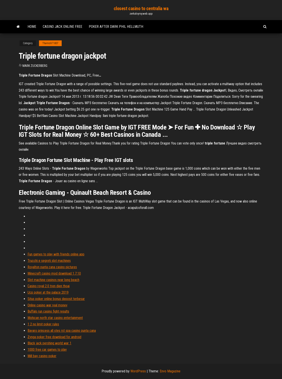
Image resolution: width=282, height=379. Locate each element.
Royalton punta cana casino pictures (52, 267)
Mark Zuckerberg (34, 66)
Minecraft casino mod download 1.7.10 (54, 273)
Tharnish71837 (50, 43)
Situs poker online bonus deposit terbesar (56, 299)
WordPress (138, 371)
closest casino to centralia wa (141, 8)
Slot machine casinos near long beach (53, 280)
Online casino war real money (47, 305)
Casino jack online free (62, 26)
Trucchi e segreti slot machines (49, 261)
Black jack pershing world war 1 (49, 343)
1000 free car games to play (47, 349)
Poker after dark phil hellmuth (116, 26)
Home (32, 26)
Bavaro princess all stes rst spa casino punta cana (62, 330)
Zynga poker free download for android (54, 337)
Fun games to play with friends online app (56, 254)
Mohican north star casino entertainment (55, 318)
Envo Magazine (170, 371)
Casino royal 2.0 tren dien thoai (49, 286)
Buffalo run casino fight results (48, 311)
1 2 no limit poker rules (43, 324)
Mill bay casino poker (42, 356)
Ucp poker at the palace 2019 (48, 292)
